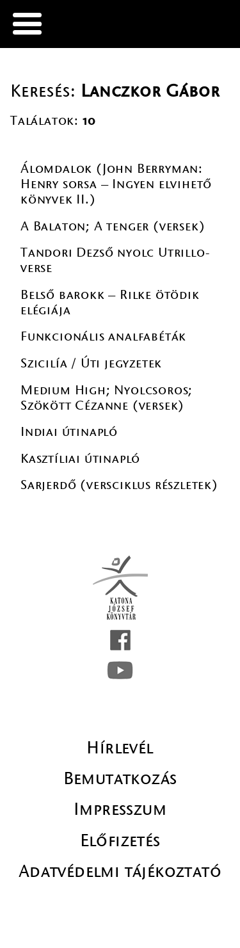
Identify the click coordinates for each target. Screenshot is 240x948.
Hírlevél (119, 748)
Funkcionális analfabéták (103, 336)
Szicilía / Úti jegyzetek (91, 363)
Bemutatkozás (120, 778)
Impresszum (120, 809)
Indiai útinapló (69, 432)
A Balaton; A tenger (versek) (112, 226)
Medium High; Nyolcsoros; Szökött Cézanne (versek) (106, 398)
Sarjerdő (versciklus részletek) (119, 485)
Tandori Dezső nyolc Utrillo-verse (114, 260)
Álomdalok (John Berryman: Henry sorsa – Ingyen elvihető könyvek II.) (116, 184)
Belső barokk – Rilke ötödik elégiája (110, 302)
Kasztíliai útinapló (80, 459)
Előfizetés (120, 840)
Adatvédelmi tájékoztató (120, 871)
